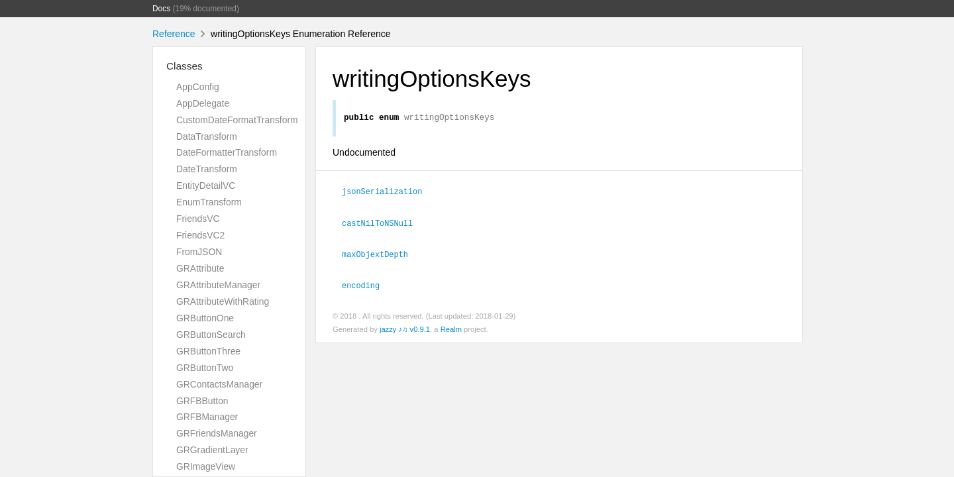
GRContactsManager (219, 384)
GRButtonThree (208, 351)
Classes (184, 66)
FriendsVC (197, 218)
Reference (173, 33)
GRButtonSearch (211, 334)
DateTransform (206, 169)
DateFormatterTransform (226, 152)
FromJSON (199, 251)
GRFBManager (207, 416)
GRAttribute (200, 268)
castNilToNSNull (377, 224)
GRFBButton (202, 401)
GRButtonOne (205, 318)
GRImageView (205, 466)
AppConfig (197, 86)
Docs (161, 8)
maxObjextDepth (375, 255)
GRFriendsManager (216, 433)
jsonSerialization (382, 192)
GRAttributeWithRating (222, 301)
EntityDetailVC (205, 185)
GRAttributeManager (218, 285)
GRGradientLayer (212, 450)
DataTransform (206, 136)
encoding (361, 287)
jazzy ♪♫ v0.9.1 (405, 331)
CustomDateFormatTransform (237, 120)
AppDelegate (202, 103)
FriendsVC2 (200, 235)
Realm (451, 331)
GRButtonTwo (204, 367)
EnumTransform (209, 202)
